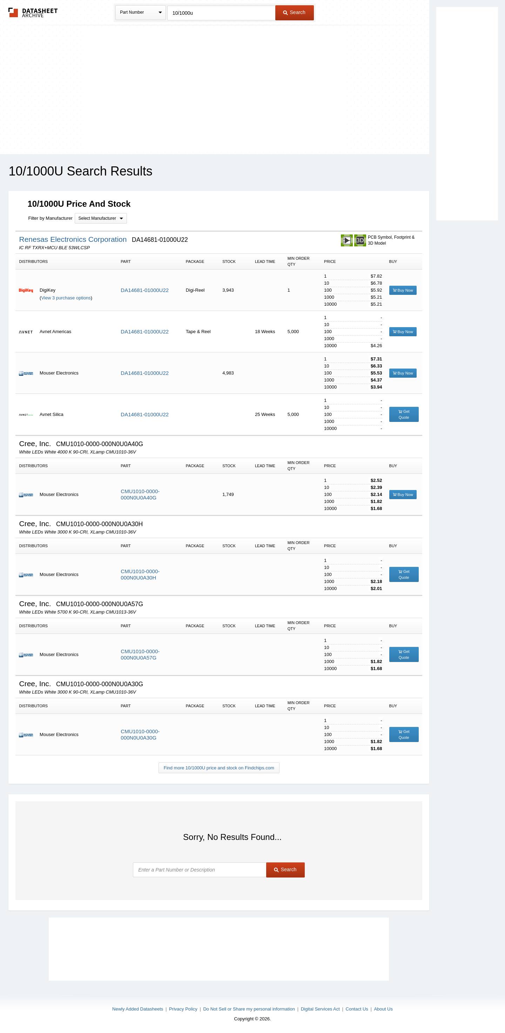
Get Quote (404, 414)
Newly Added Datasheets (137, 1009)
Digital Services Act (320, 1009)
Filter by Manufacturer (50, 218)
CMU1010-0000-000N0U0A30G (140, 734)
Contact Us (357, 1009)
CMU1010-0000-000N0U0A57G (140, 654)
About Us (383, 1009)
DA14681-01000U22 (145, 290)
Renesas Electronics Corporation (74, 239)
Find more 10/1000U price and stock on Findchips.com (219, 767)
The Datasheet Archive (33, 12)
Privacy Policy (183, 1009)
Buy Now (403, 290)
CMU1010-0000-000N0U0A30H (140, 574)
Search (294, 12)
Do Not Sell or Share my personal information (249, 1009)
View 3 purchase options (65, 297)
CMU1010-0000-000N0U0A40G (140, 494)
